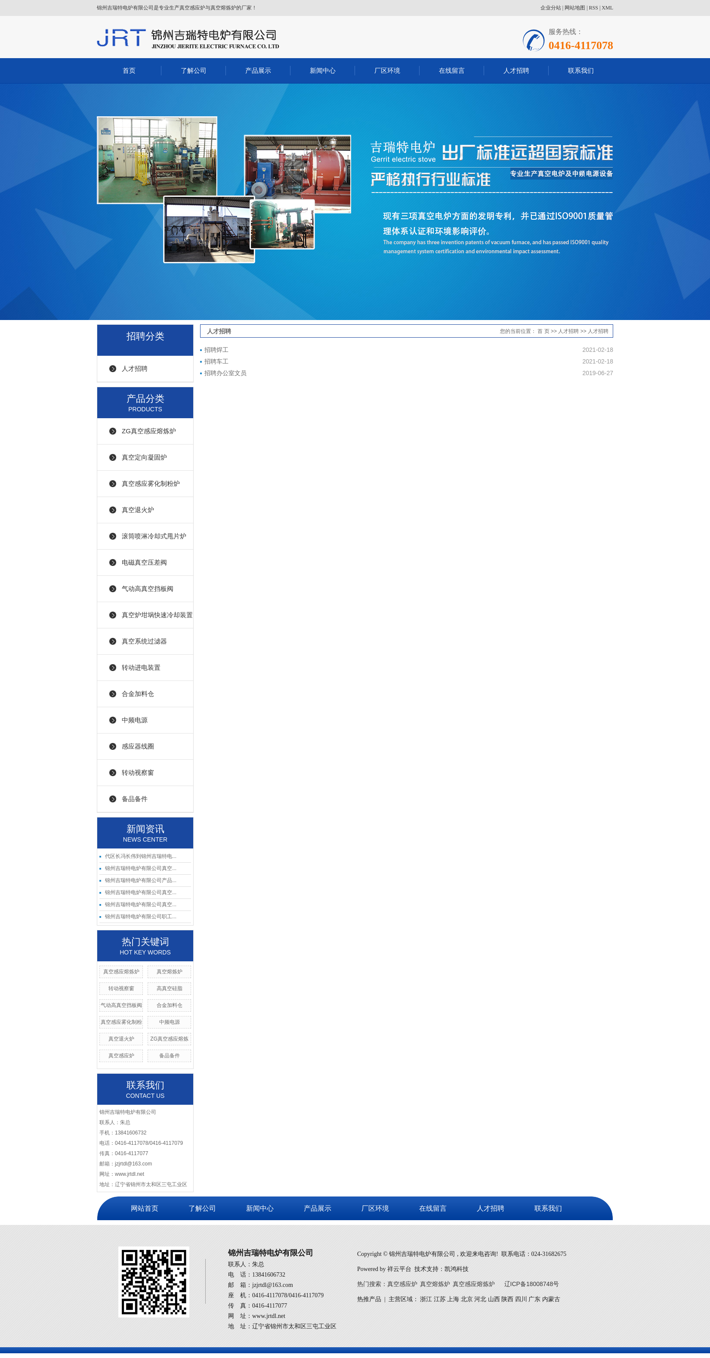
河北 (480, 1299)
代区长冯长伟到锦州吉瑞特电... (140, 856)
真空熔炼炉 (169, 972)
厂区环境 (387, 70)
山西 (494, 1299)
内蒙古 (551, 1299)
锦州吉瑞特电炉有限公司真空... (140, 868)
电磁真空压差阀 (144, 562)
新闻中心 (323, 70)
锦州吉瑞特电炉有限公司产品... (140, 880)
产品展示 (258, 70)
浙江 (426, 1299)
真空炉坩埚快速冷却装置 (157, 614)
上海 (453, 1299)
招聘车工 (216, 361)
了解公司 (194, 70)
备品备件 (135, 798)
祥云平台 (399, 1269)
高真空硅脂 (169, 988)
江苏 (440, 1299)
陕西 (507, 1299)
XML (607, 8)
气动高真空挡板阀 (147, 588)
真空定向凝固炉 (144, 457)
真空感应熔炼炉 (121, 972)
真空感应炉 (121, 1056)
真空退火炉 (138, 509)
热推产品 (369, 1299)
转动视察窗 (138, 772)
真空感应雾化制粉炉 (151, 483)
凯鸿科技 (457, 1269)
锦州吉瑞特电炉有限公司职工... (140, 917)
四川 (521, 1299)
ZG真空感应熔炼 (169, 1039)
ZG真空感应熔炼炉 (149, 431)
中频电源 (135, 720)
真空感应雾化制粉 (121, 1022)
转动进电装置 (141, 667)
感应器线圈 (138, 746)
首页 (129, 70)
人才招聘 (516, 70)
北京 (467, 1299)
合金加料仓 (138, 693)
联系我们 (581, 70)
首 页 (543, 331)
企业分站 (550, 8)
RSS (593, 8)
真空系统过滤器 (144, 641)
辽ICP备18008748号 (531, 1283)
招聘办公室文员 (225, 373)
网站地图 (575, 8)
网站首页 (144, 1208)
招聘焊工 (216, 349)
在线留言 (452, 70)
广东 (534, 1299)
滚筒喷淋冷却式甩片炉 (154, 536)
